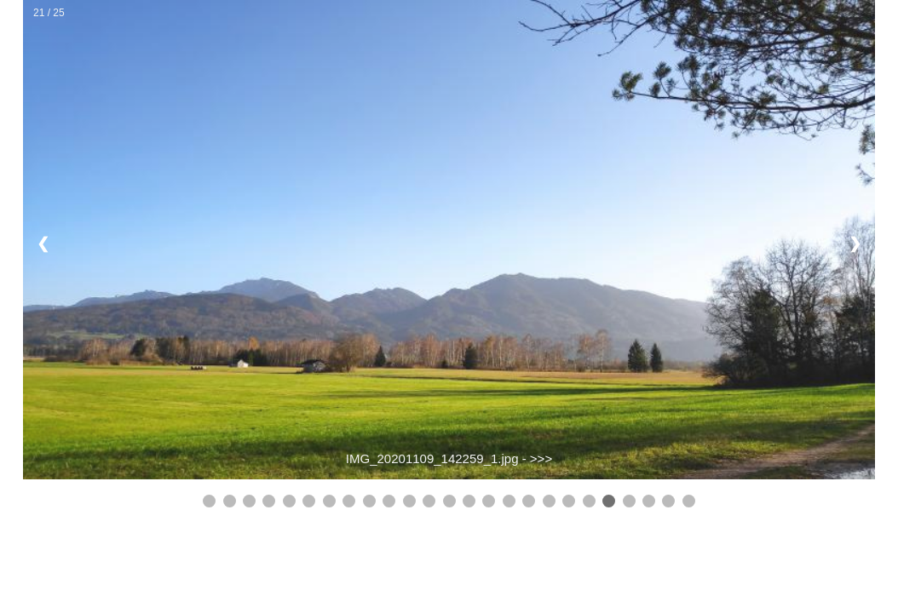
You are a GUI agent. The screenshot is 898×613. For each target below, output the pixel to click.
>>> (541, 458)
